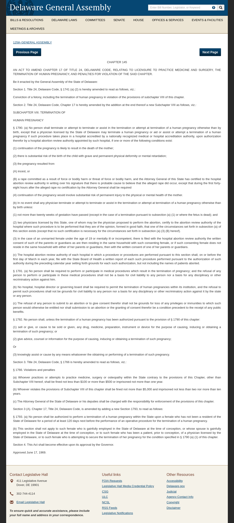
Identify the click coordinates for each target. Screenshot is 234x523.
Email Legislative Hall (30, 502)
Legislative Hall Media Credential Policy (128, 486)
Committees (95, 20)
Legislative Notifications (117, 513)
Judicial (171, 491)
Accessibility (175, 481)
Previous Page (27, 52)
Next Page (210, 52)
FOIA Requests (112, 481)
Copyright (173, 502)
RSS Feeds (109, 508)
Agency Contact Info (180, 497)
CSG (105, 491)
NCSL (106, 502)
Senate (119, 20)
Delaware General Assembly (60, 7)
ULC (105, 497)
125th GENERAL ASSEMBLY (32, 42)
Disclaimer (174, 508)
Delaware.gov (176, 486)
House (138, 20)
